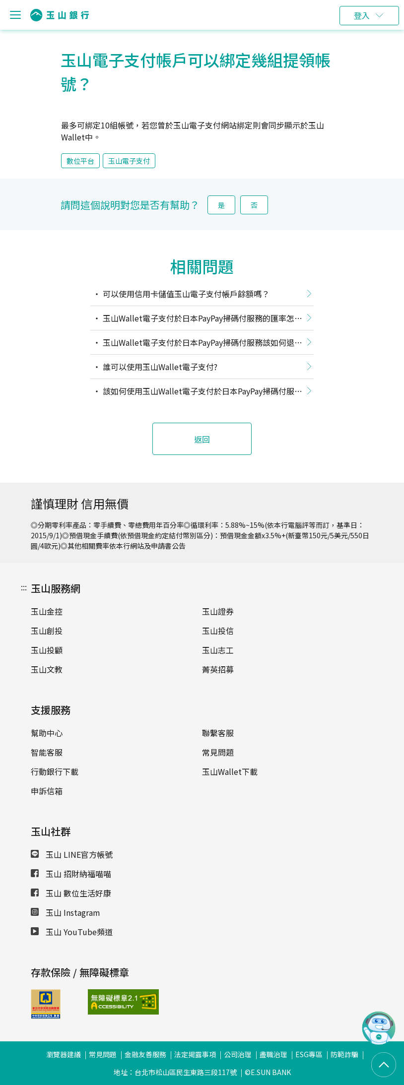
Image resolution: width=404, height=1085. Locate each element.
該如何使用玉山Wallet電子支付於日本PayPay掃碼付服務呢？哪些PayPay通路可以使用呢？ (196, 393)
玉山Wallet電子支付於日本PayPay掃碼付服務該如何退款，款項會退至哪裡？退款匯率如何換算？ (192, 344)
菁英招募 (218, 669)
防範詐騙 (344, 1054)
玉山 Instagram (65, 912)
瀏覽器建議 (63, 1054)
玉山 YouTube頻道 (72, 932)
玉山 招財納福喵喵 (71, 874)
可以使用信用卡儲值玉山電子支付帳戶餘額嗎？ (185, 294)
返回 (202, 439)
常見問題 (218, 752)
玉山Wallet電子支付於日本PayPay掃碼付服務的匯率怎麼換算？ (196, 320)
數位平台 (80, 161)
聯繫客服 (218, 733)
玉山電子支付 (129, 161)
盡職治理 (273, 1054)
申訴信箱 (47, 791)
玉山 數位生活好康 (71, 893)
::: (24, 587)
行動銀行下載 (54, 771)
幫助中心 (47, 733)
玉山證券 (218, 611)
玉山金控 (47, 611)
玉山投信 (218, 631)
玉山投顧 (47, 650)
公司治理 (238, 1054)
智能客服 (47, 752)
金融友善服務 (145, 1054)
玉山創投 (47, 631)
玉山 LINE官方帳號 (72, 854)
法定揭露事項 (195, 1054)
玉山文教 (47, 669)
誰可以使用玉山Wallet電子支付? (159, 367)
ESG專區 (309, 1054)
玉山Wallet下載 (230, 771)
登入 (362, 15)
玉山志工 (218, 650)
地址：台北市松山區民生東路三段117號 (175, 1072)
